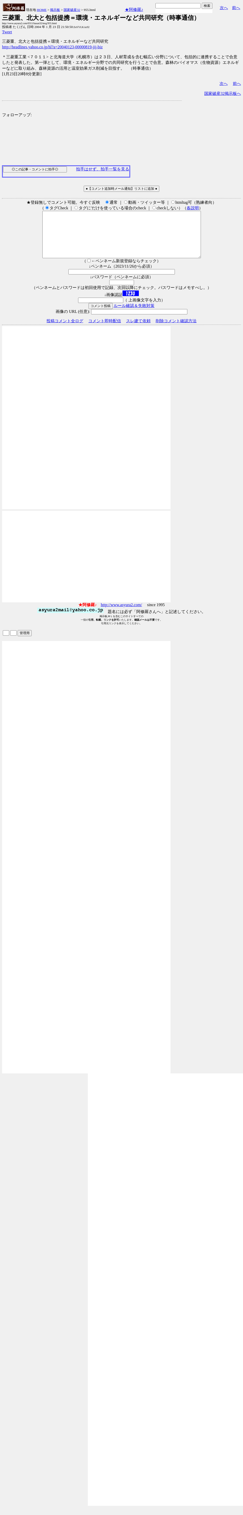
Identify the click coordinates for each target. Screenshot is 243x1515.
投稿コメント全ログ (64, 330)
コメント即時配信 (104, 330)
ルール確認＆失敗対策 (134, 315)
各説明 (193, 208)
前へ (236, 8)
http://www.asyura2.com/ (121, 614)
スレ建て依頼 (138, 330)
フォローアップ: (17, 115)
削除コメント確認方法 (176, 330)
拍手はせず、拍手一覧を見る (102, 169)
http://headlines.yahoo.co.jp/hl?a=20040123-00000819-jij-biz (52, 47)
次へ (224, 8)
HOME (41, 10)
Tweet (7, 32)
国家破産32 (72, 10)
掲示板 (55, 10)
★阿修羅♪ (134, 9)
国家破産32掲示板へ (222, 93)
